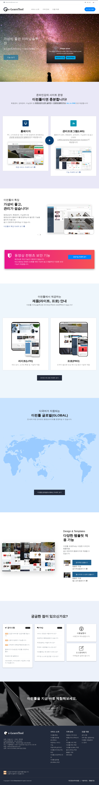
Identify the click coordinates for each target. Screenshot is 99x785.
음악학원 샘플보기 (82, 562)
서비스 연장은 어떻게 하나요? (46, 633)
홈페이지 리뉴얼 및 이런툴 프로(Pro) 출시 (17, 650)
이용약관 (84, 780)
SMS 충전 (69, 755)
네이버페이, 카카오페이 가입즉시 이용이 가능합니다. (17, 662)
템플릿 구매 (69, 752)
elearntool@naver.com (11, 2)
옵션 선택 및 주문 (71, 750)
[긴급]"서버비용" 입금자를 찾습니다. (17, 634)
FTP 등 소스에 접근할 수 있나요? (47, 656)
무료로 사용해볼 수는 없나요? (46, 647)
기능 (51, 745)
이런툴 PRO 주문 (71, 745)
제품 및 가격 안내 (71, 735)
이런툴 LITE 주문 (71, 742)
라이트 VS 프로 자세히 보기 (49, 378)
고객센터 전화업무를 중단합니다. (17, 645)
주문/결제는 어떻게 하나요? (46, 642)
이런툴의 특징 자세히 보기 (14, 226)
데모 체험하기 (51, 708)
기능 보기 (11, 57)
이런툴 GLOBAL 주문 (72, 747)
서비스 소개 (35, 9)
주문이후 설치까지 (56, 747)
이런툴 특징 (54, 735)
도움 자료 (55, 9)
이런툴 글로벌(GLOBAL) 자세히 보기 (49, 492)
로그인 (88, 2)
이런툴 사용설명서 (87, 740)
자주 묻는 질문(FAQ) (88, 737)
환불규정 (91, 780)
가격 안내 (46, 9)
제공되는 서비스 (55, 742)
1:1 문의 (84, 742)
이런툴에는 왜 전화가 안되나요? (47, 652)
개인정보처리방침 (73, 780)
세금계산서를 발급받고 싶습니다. (47, 638)
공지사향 (84, 735)
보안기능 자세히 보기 (79, 257)
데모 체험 (90, 9)
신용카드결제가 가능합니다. (15, 640)
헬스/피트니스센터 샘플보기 (85, 574)
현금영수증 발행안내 (12, 656)
